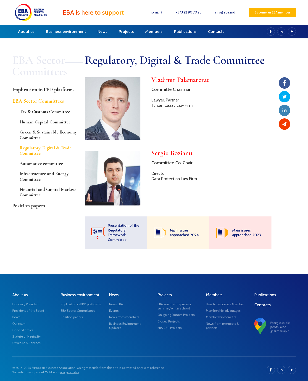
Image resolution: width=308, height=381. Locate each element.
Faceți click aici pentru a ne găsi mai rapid (280, 327)
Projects (126, 31)
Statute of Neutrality (26, 336)
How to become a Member (225, 304)
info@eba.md (225, 12)
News (102, 31)
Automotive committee (41, 163)
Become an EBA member (272, 12)
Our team (19, 324)
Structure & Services (26, 343)
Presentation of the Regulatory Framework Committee (123, 232)
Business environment (66, 31)
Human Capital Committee (45, 122)
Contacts (216, 31)
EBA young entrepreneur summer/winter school (174, 306)
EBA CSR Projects (170, 328)
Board (16, 317)
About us (26, 31)
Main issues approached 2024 (184, 232)
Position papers (28, 205)
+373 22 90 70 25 (188, 12)
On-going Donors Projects (176, 315)
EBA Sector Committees (38, 101)
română (156, 12)
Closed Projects (169, 321)
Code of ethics (22, 330)
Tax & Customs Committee (45, 112)
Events (114, 311)
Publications (185, 31)
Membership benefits (221, 317)
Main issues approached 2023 (246, 232)
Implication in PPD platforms (43, 89)
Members (154, 31)
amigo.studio (69, 372)
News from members (124, 317)
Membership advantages (223, 311)
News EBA (116, 304)
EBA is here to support (93, 12)
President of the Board (28, 311)
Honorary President (25, 304)
